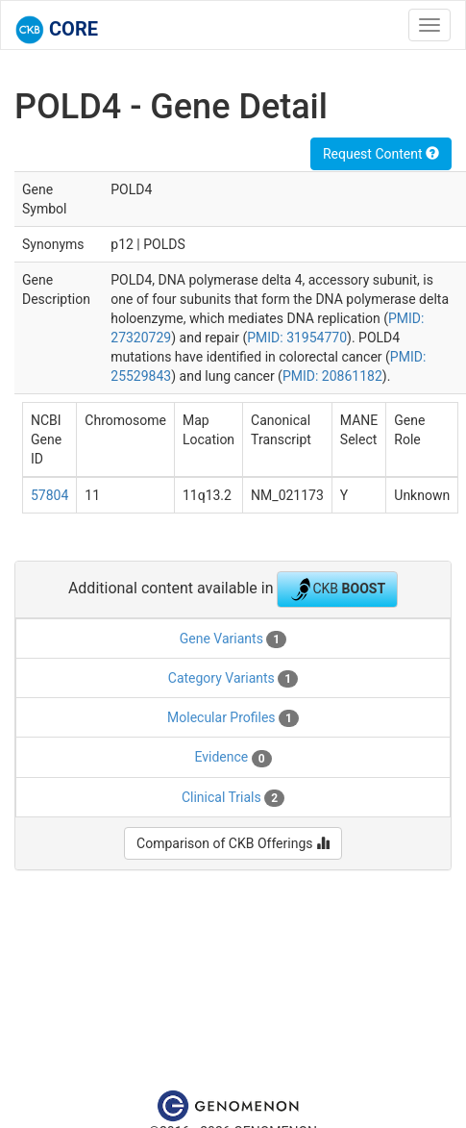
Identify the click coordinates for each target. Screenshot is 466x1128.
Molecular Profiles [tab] (233, 718)
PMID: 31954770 (297, 337)
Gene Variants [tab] (233, 639)
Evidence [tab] (232, 757)
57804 (49, 495)
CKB (337, 589)
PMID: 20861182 (332, 376)
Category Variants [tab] (233, 679)
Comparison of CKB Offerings (233, 843)
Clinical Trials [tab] (233, 798)
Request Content (381, 154)
